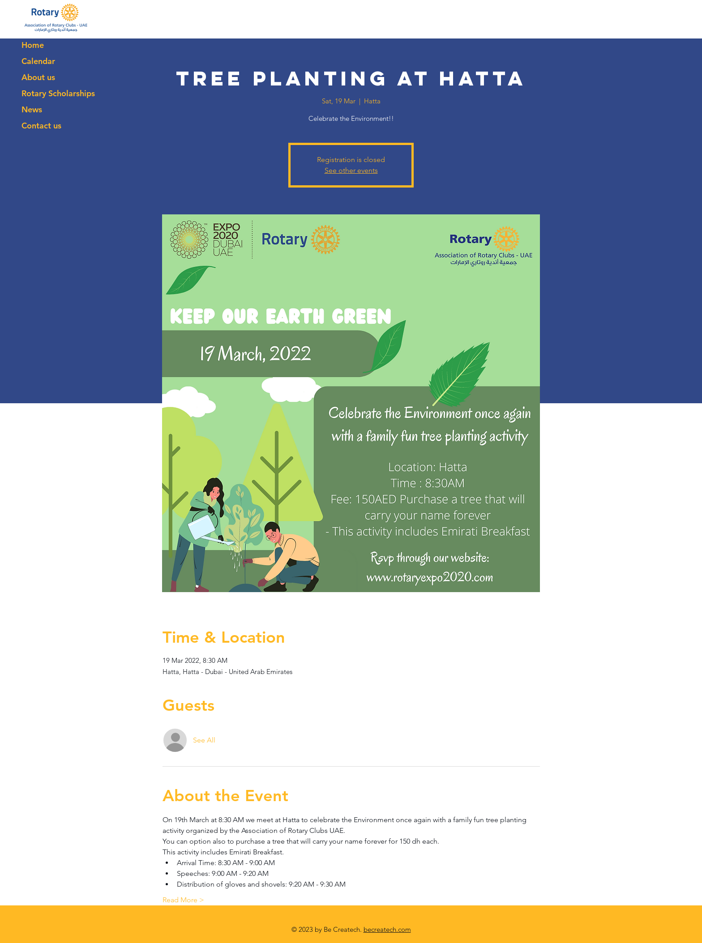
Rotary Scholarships (58, 93)
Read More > (183, 900)
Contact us (41, 125)
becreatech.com (387, 929)
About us (38, 77)
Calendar (38, 61)
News (31, 109)
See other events (351, 170)
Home (32, 45)
